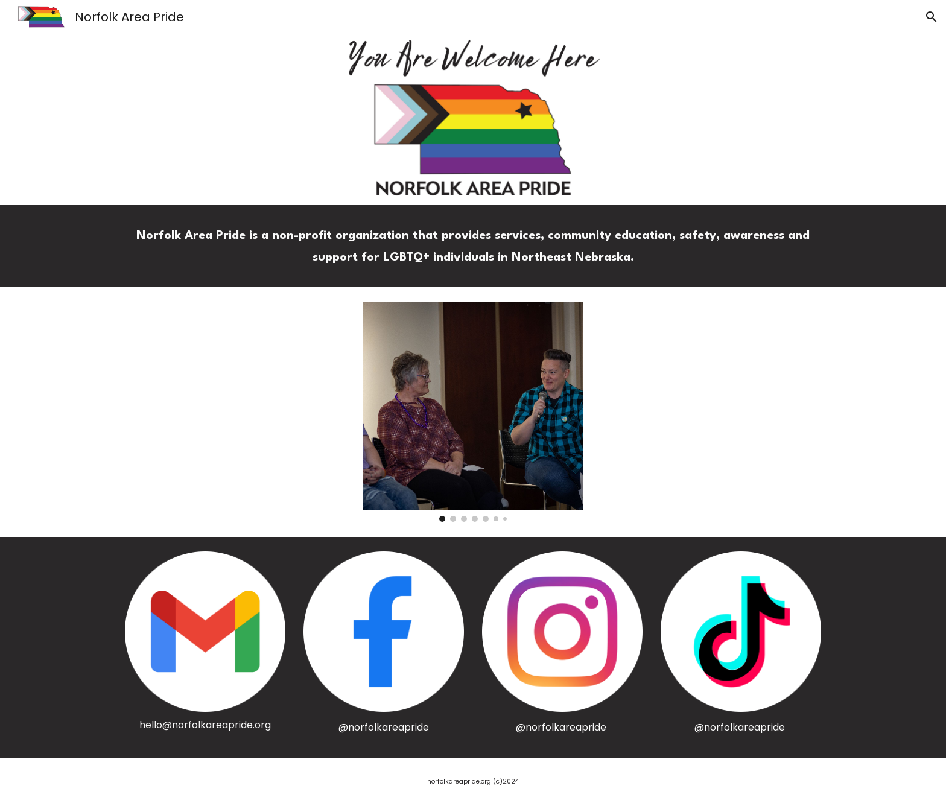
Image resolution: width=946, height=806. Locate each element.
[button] (931, 16)
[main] (473, 246)
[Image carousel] (473, 412)
